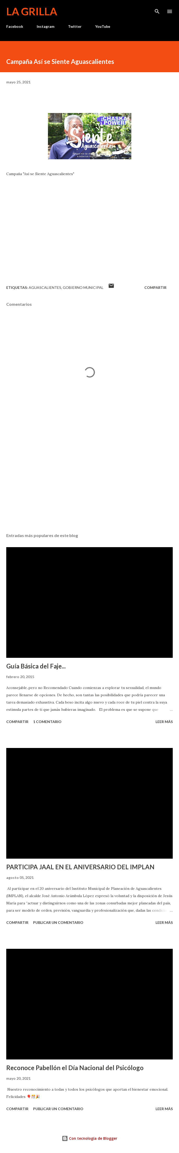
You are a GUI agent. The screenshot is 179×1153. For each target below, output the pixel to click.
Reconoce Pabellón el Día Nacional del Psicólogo (75, 1067)
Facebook (14, 26)
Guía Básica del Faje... (36, 666)
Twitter (75, 26)
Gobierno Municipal (83, 287)
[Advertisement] (89, 479)
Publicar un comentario (58, 922)
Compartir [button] (155, 287)
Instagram (45, 26)
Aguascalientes (45, 287)
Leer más (164, 721)
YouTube (102, 26)
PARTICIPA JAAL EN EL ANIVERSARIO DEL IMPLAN (80, 867)
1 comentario (47, 721)
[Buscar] (157, 9)
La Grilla (31, 11)
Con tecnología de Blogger (89, 1138)
